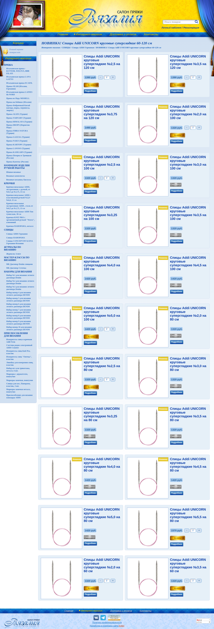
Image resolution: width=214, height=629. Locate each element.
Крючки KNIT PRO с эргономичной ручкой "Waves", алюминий (20, 220)
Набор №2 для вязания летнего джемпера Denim (20, 282)
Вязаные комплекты (15, 176)
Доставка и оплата (123, 34)
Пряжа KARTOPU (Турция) (18, 144)
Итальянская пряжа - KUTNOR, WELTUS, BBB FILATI (17, 71)
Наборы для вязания (18, 271)
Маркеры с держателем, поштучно (17, 375)
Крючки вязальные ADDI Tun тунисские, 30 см (19, 212)
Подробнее (90, 91)
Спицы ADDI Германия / (84, 47)
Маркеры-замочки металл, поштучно (18, 390)
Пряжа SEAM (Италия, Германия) (16, 87)
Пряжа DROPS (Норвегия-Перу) (18, 126)
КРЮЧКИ (9, 183)
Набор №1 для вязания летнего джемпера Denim (20, 276)
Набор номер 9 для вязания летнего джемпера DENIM (18, 322)
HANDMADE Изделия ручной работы (17, 166)
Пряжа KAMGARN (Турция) (19, 152)
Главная (63, 34)
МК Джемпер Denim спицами (19, 264)
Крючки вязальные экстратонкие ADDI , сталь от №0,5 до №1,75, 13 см (19, 206)
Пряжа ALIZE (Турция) (17, 114)
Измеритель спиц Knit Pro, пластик (18, 352)
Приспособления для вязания (16, 334)
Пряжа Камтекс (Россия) (17, 162)
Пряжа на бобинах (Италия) (18, 102)
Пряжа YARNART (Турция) (18, 118)
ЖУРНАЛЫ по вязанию (12, 248)
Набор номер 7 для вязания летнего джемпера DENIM (18, 311)
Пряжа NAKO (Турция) (16, 141)
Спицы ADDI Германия (16, 234)
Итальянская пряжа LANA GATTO (18, 78)
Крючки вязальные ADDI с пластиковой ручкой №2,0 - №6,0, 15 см (18, 197)
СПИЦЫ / (67, 47)
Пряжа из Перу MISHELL (18, 98)
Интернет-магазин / (51, 47)
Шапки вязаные (13, 172)
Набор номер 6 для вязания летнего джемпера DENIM (18, 305)
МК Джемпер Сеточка (16, 268)
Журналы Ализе (13, 254)
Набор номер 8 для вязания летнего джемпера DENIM (18, 316)
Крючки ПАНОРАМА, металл (19, 226)
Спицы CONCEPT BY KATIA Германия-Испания (19, 242)
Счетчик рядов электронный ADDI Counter (19, 346)
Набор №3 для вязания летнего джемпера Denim (20, 288)
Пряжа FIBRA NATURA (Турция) (17, 132)
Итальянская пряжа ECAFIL (19, 83)
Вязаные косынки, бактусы (18, 180)
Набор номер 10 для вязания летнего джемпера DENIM (19, 328)
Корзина (18, 43)
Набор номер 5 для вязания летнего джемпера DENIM (18, 299)
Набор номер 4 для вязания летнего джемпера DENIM (18, 293)
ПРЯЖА (8, 65)
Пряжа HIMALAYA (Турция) (19, 122)
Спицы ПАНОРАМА (15, 238)
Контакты (151, 34)
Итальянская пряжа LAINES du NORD (19, 93)
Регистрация (191, 27)
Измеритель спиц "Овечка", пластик (19, 358)
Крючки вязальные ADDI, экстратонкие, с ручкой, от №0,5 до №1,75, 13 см (18, 189)
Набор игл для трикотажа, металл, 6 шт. (18, 369)
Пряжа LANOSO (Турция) (18, 148)
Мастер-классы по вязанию (16, 258)
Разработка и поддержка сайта (107, 626)
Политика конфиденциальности (107, 622)
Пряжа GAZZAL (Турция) (18, 137)
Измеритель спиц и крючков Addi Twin (19, 340)
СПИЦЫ (8, 230)
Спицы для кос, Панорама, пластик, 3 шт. (18, 384)
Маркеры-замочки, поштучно (19, 380)
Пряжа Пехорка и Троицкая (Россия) (18, 156)
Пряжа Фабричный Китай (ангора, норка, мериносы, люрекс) (18, 108)
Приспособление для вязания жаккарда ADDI (19, 396)
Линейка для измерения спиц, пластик (19, 363)
